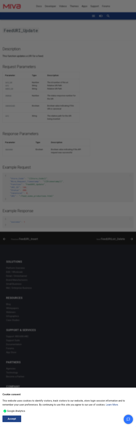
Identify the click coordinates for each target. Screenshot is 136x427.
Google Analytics (16, 411)
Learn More (112, 404)
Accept (12, 418)
